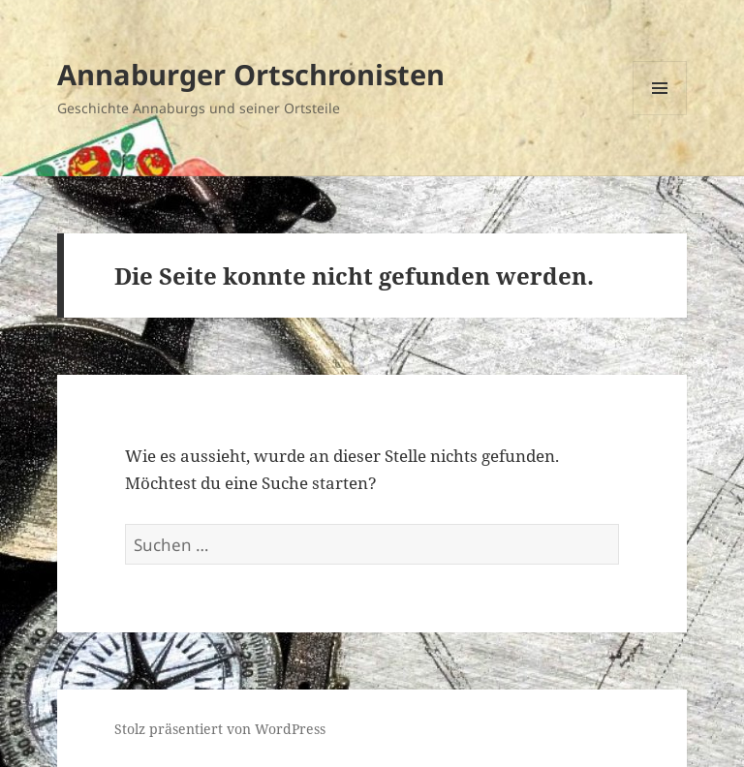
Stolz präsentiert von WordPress (220, 729)
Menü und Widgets (660, 114)
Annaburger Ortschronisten (251, 74)
